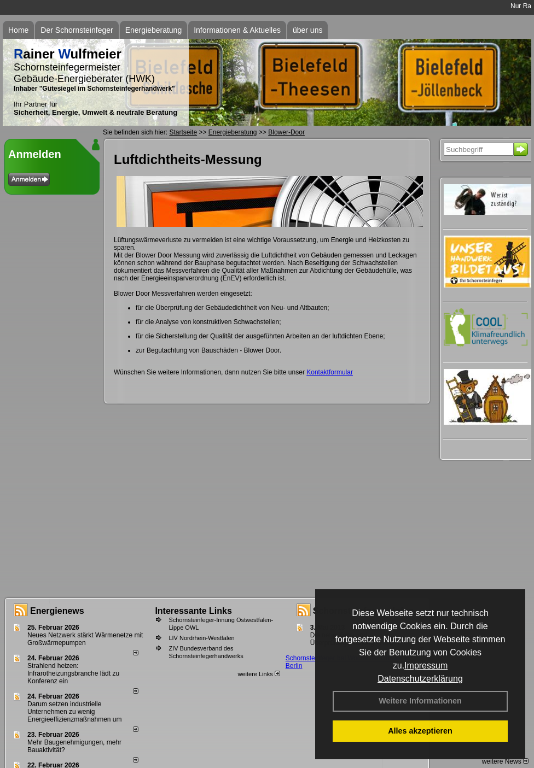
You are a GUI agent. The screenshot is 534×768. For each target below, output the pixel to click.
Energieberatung (153, 30)
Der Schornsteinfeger (76, 30)
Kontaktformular (329, 372)
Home (18, 30)
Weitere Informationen (420, 700)
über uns (307, 30)
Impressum (426, 665)
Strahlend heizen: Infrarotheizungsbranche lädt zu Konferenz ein (73, 673)
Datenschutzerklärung (420, 678)
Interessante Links (193, 610)
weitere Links (258, 674)
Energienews (57, 610)
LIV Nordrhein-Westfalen (201, 638)
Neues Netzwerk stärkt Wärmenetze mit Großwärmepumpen (85, 639)
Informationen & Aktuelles (237, 30)
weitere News (505, 761)
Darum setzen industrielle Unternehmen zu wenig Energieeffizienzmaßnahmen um (74, 711)
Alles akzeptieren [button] (420, 730)
